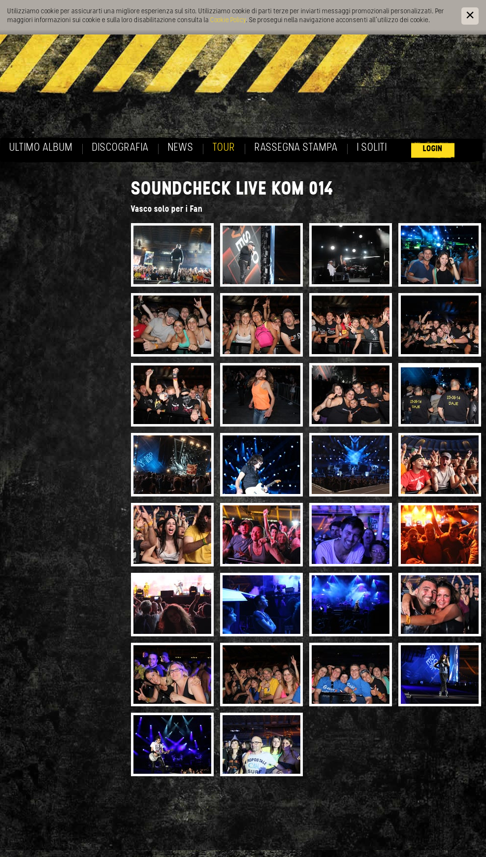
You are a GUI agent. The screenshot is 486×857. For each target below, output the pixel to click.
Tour (224, 148)
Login (433, 149)
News (181, 148)
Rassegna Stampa (296, 148)
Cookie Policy (228, 20)
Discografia (120, 148)
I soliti (372, 148)
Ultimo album (41, 148)
